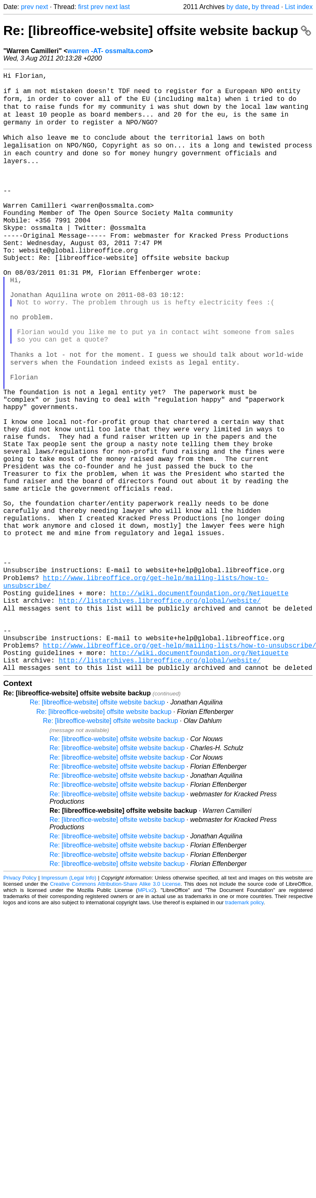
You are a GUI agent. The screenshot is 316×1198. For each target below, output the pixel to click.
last (125, 6)
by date (237, 6)
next (41, 6)
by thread (265, 6)
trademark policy (244, 1028)
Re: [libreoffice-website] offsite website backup (157, 30)
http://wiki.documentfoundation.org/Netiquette (199, 702)
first (83, 6)
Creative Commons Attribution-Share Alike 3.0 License (115, 1009)
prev (27, 6)
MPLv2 (146, 1016)
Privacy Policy (19, 1003)
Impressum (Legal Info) (68, 1003)
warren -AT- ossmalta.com (108, 50)
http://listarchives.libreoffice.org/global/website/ (160, 711)
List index (299, 6)
